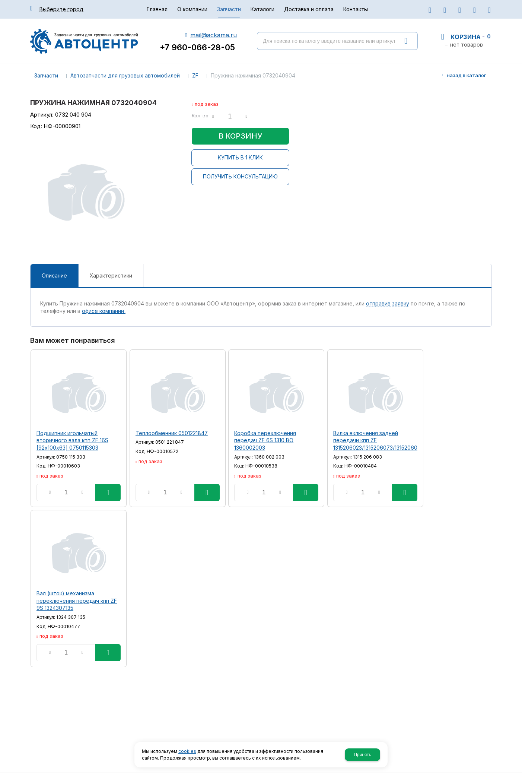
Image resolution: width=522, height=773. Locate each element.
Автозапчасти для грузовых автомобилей (125, 75)
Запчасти (46, 75)
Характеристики (111, 275)
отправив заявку (387, 303)
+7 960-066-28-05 (197, 47)
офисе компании (103, 311)
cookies (187, 751)
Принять (362, 754)
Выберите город (61, 9)
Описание (54, 275)
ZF (195, 75)
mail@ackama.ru (213, 35)
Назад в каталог (466, 75)
